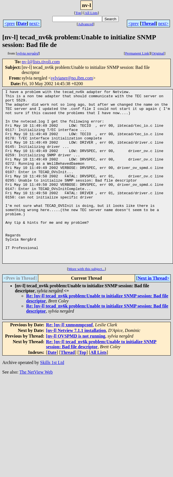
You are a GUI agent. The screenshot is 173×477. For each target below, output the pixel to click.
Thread (148, 23)
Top (78, 13)
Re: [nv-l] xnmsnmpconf (69, 359)
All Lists (91, 13)
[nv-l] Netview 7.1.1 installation (76, 365)
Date (22, 23)
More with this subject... (86, 303)
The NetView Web (36, 406)
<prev (10, 23)
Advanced (85, 24)
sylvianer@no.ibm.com (72, 78)
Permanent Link (137, 53)
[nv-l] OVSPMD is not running (75, 370)
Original (158, 53)
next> (34, 23)
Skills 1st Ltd (52, 397)
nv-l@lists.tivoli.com (41, 61)
